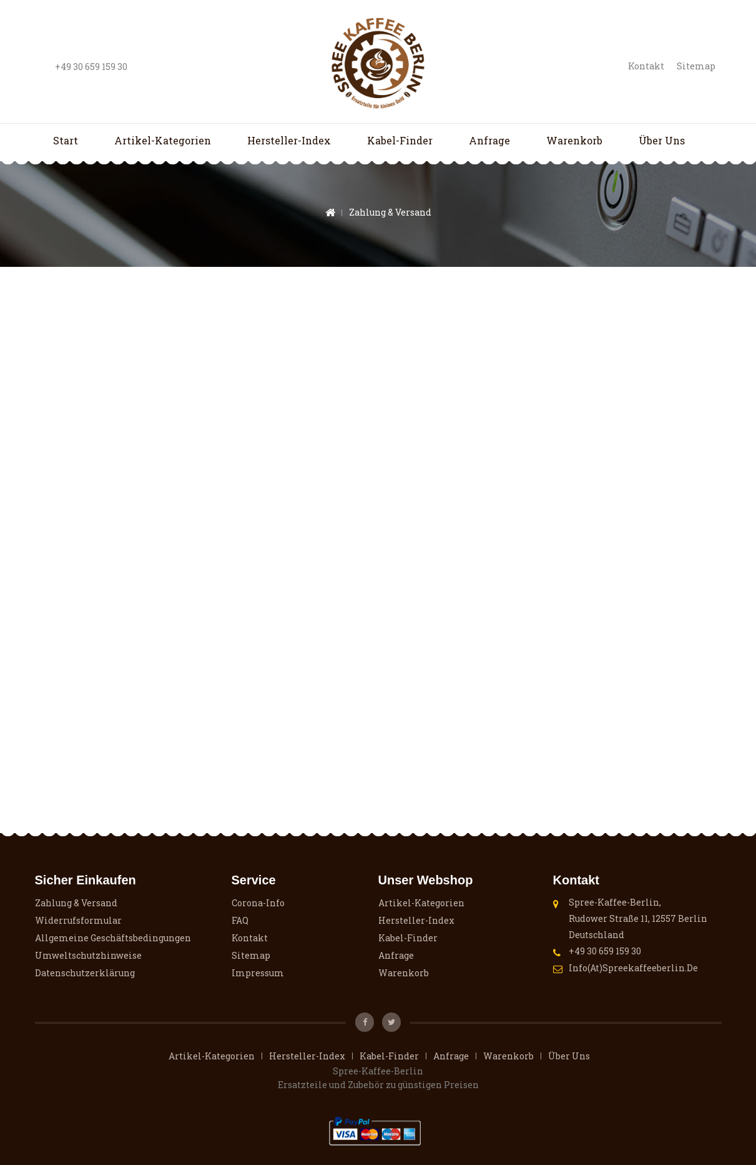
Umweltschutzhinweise (88, 955)
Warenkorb (574, 140)
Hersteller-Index (289, 140)
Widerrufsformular (78, 920)
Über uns (662, 140)
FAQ (240, 920)
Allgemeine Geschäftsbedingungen (113, 938)
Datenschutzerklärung (85, 973)
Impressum (258, 973)
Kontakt (646, 66)
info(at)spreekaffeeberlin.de (633, 968)
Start (65, 140)
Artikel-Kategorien (162, 140)
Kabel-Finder (400, 140)
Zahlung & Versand (76, 903)
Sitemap (696, 66)
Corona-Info (258, 903)
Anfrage (489, 140)
